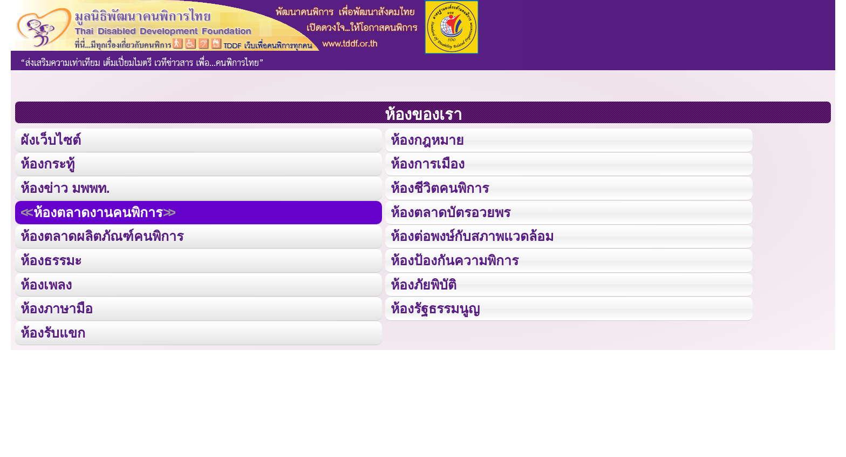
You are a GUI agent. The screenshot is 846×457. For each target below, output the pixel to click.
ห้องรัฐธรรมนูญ (435, 305)
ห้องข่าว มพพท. (65, 186)
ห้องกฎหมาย (427, 139)
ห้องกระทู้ (47, 163)
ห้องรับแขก (53, 329)
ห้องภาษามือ (57, 305)
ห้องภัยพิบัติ (423, 281)
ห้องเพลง (46, 281)
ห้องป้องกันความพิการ (454, 258)
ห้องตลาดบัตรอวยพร (450, 210)
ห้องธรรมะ (51, 258)
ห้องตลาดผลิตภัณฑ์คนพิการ (101, 234)
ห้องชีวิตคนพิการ (439, 186)
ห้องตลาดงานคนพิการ (97, 210)
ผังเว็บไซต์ (50, 139)
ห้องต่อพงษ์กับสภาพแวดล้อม (472, 234)
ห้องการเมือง (427, 163)
